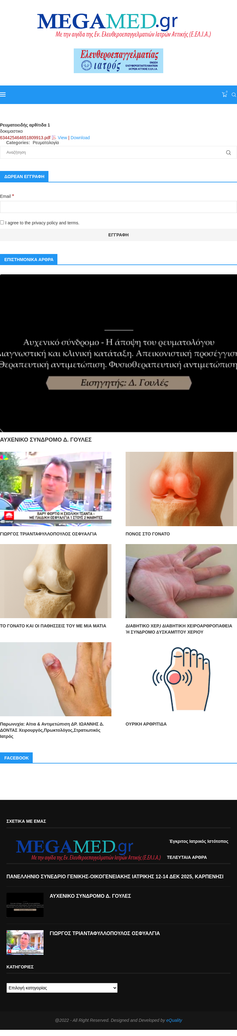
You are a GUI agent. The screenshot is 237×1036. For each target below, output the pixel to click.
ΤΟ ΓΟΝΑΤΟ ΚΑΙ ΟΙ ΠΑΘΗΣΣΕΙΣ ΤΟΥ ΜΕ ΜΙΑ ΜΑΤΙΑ (53, 625)
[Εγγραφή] (118, 235)
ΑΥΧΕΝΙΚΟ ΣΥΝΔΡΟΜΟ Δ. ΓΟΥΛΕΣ (46, 440)
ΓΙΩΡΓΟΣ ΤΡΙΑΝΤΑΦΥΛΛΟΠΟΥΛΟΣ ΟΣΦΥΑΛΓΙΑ (48, 533)
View (62, 137)
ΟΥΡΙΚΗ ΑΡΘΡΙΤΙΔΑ (146, 724)
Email (7, 196)
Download (80, 137)
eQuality (174, 1020)
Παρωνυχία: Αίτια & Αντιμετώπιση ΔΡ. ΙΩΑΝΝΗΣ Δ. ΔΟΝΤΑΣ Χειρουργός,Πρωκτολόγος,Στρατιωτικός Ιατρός (52, 730)
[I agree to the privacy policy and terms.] (2, 222)
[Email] (118, 207)
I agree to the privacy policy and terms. (39, 222)
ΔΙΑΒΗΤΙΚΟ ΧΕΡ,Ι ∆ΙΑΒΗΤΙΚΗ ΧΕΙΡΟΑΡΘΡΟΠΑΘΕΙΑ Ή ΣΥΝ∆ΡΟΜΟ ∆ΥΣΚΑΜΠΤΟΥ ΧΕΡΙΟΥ (179, 628)
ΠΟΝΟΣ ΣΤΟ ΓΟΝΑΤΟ (148, 533)
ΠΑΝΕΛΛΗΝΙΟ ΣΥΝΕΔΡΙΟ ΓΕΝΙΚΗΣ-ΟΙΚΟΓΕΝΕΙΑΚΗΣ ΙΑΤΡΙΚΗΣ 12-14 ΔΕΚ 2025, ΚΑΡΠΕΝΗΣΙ (115, 876)
